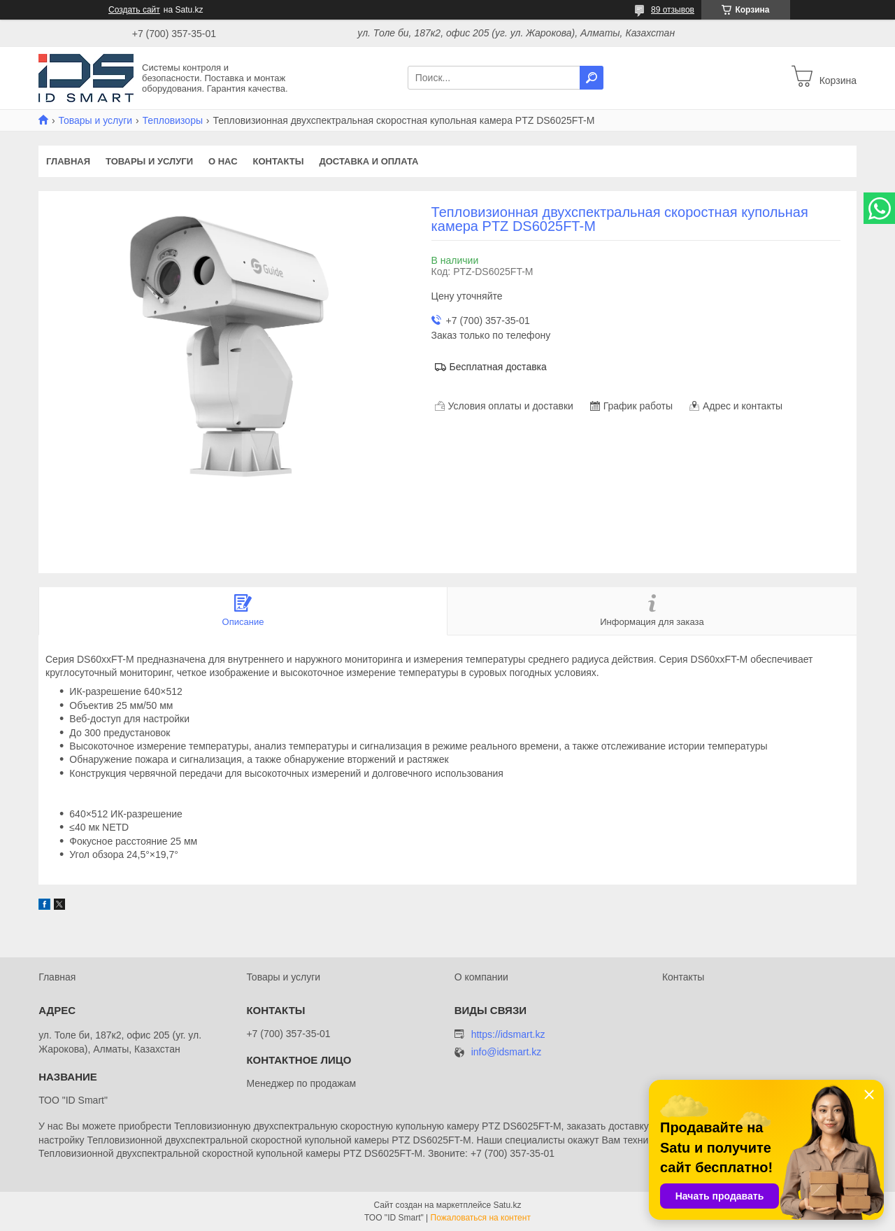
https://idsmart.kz (508, 1034)
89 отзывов (672, 10)
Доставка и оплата (368, 161)
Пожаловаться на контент (481, 1218)
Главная (68, 161)
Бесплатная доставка (498, 366)
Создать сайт (134, 10)
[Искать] (591, 78)
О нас (223, 161)
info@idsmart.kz (506, 1052)
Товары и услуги (95, 120)
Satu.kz (507, 1205)
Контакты (278, 161)
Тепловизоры (173, 120)
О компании (481, 977)
